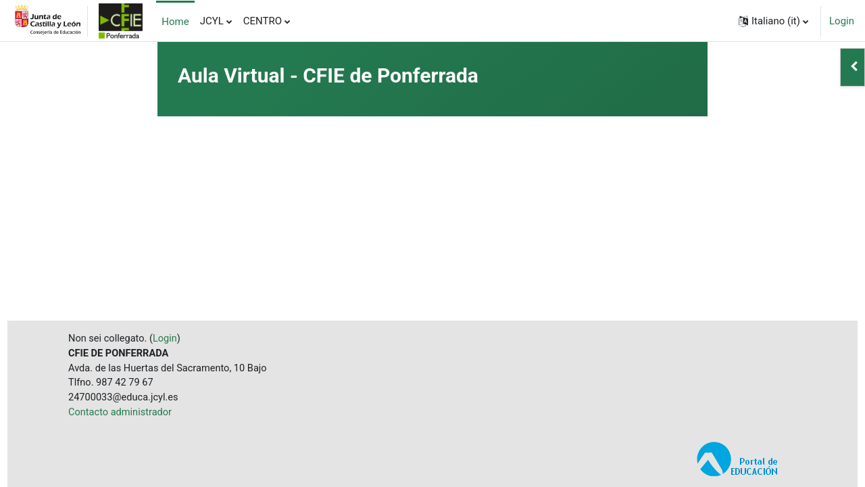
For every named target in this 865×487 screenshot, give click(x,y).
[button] (773, 21)
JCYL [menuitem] (212, 21)
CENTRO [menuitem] (262, 21)
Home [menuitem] (175, 22)
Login (841, 21)
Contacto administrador (121, 413)
